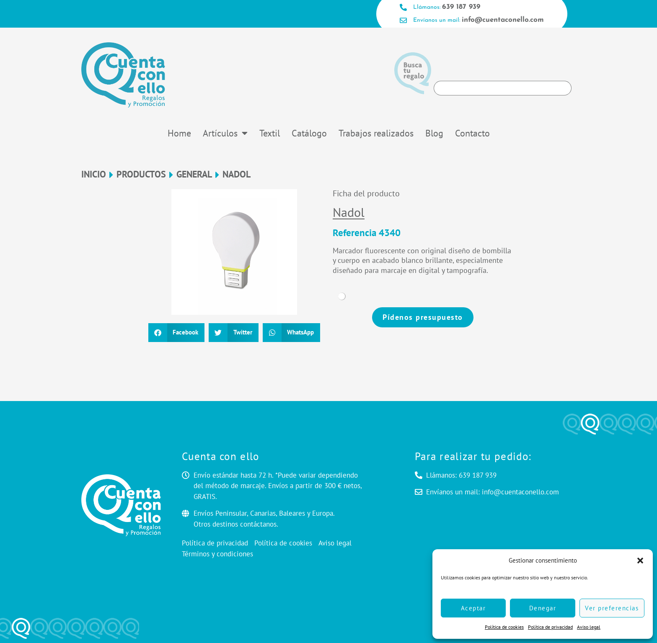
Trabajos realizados (376, 133)
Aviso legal (588, 627)
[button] (640, 560)
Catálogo (309, 133)
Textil (269, 133)
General (194, 174)
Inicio (93, 174)
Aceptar (473, 608)
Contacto (472, 133)
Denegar (542, 608)
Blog (434, 133)
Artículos (225, 133)
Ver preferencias (612, 608)
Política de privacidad (550, 627)
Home (179, 133)
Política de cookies (504, 627)
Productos (141, 174)
